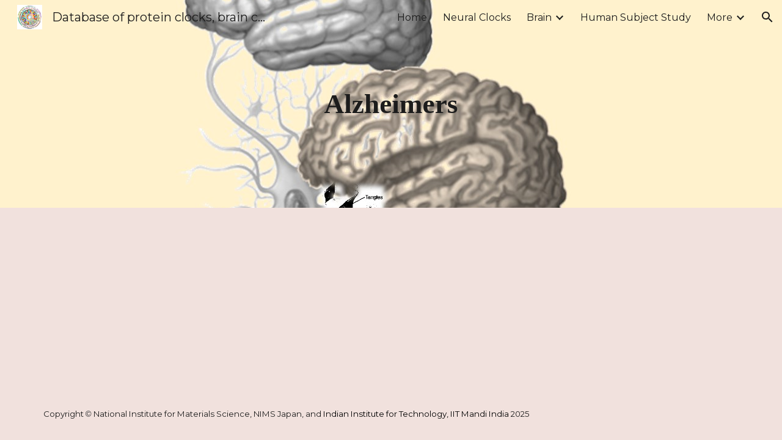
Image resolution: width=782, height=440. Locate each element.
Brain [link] (539, 17)
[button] (767, 17)
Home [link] (412, 17)
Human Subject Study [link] (635, 17)
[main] (391, 103)
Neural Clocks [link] (477, 17)
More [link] (720, 17)
